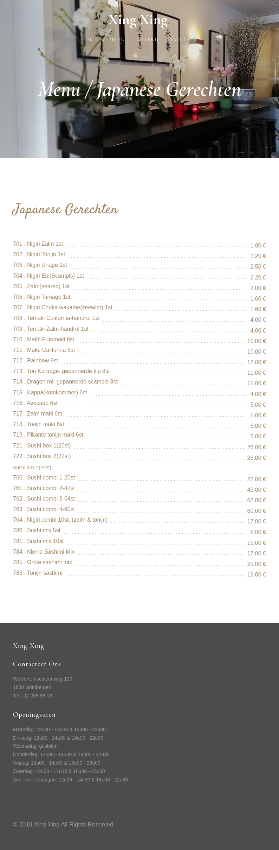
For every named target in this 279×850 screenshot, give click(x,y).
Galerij (148, 40)
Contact (184, 40)
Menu (117, 40)
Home (89, 40)
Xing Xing (139, 19)
